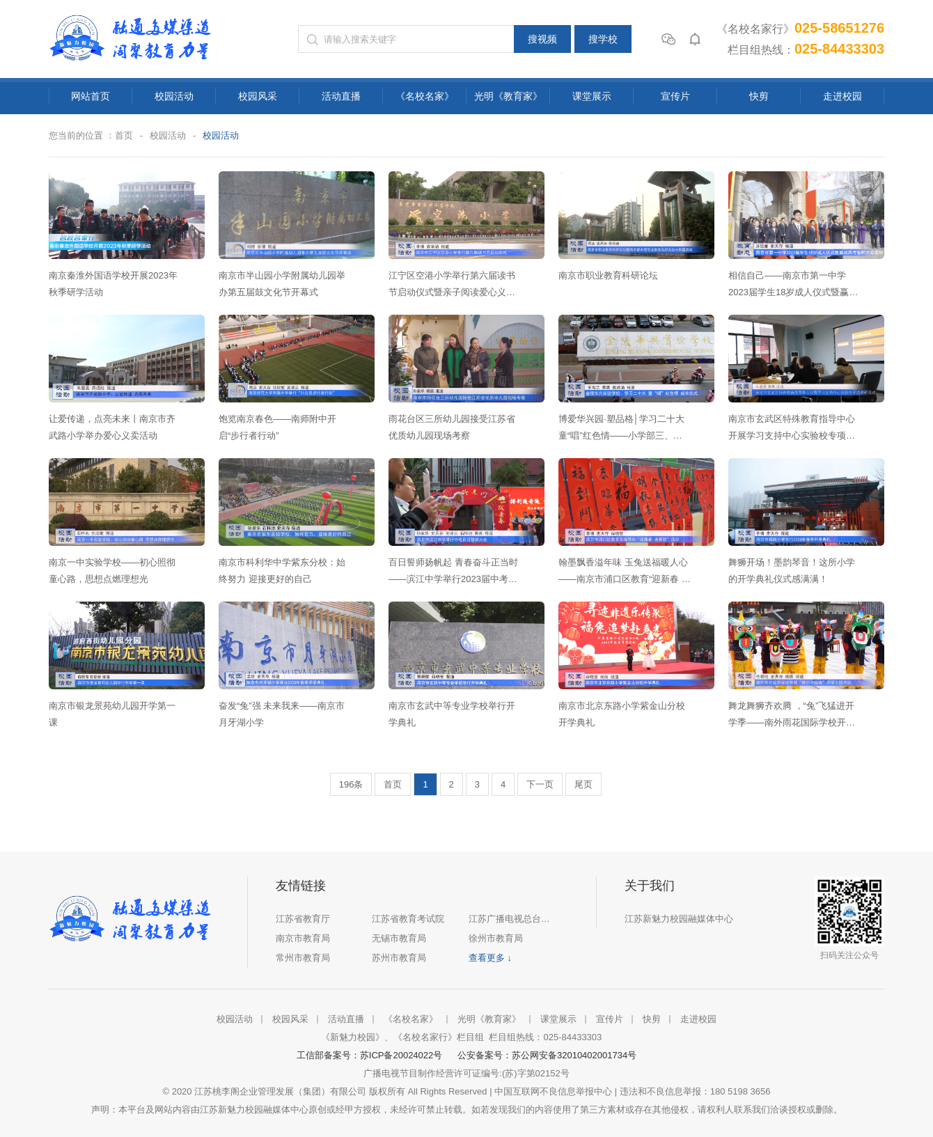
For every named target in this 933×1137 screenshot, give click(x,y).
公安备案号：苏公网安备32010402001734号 (546, 1055)
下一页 (540, 784)
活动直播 (341, 96)
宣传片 (675, 96)
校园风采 (257, 96)
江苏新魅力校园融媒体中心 (679, 918)
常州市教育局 (303, 957)
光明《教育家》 (508, 96)
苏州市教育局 (399, 957)
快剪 (759, 96)
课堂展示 (591, 96)
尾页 (583, 784)
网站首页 (90, 96)
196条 (351, 784)
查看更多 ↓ (490, 957)
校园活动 (174, 96)
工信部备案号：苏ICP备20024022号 (372, 1055)
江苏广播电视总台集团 (512, 918)
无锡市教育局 (399, 938)
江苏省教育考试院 (408, 918)
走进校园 (842, 96)
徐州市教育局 (496, 938)
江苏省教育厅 (303, 918)
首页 (124, 135)
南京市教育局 (303, 938)
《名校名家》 (424, 96)
